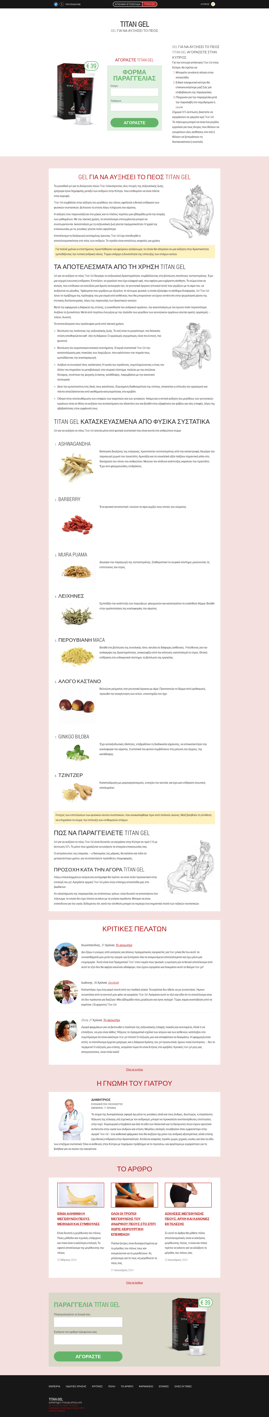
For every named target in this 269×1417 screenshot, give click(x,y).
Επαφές (164, 1386)
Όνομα (114, 86)
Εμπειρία (54, 1386)
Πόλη (111, 1386)
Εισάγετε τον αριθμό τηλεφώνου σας (75, 1331)
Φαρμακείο (146, 1386)
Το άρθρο (127, 1386)
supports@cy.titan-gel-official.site (65, 1402)
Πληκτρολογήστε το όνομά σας (72, 1314)
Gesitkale (113, 982)
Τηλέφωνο (115, 101)
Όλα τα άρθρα (134, 1282)
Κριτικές (97, 1386)
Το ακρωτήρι (124, 945)
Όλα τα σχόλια (134, 1069)
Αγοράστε (134, 122)
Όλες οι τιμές (183, 1386)
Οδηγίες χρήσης (76, 1386)
